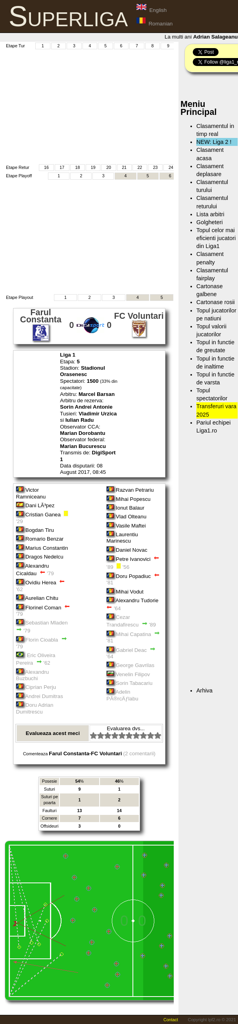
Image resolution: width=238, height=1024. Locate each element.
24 (171, 167)
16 (46, 167)
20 (108, 167)
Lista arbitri (210, 214)
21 (124, 167)
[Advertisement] (120, 105)
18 (77, 167)
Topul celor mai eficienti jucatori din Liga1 (216, 238)
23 (155, 167)
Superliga (68, 16)
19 (93, 167)
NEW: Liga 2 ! (214, 142)
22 (139, 167)
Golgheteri (209, 222)
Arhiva (204, 690)
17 (62, 167)
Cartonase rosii (215, 302)
